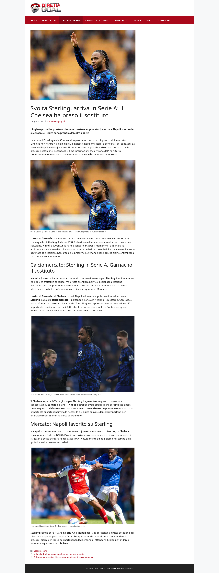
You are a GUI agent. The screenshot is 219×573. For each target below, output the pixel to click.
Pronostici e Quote (96, 20)
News (33, 20)
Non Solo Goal (143, 20)
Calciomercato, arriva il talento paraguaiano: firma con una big (63, 557)
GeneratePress (125, 568)
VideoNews (163, 20)
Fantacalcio (121, 20)
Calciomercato (71, 20)
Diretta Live (49, 20)
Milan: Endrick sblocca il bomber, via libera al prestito (59, 554)
